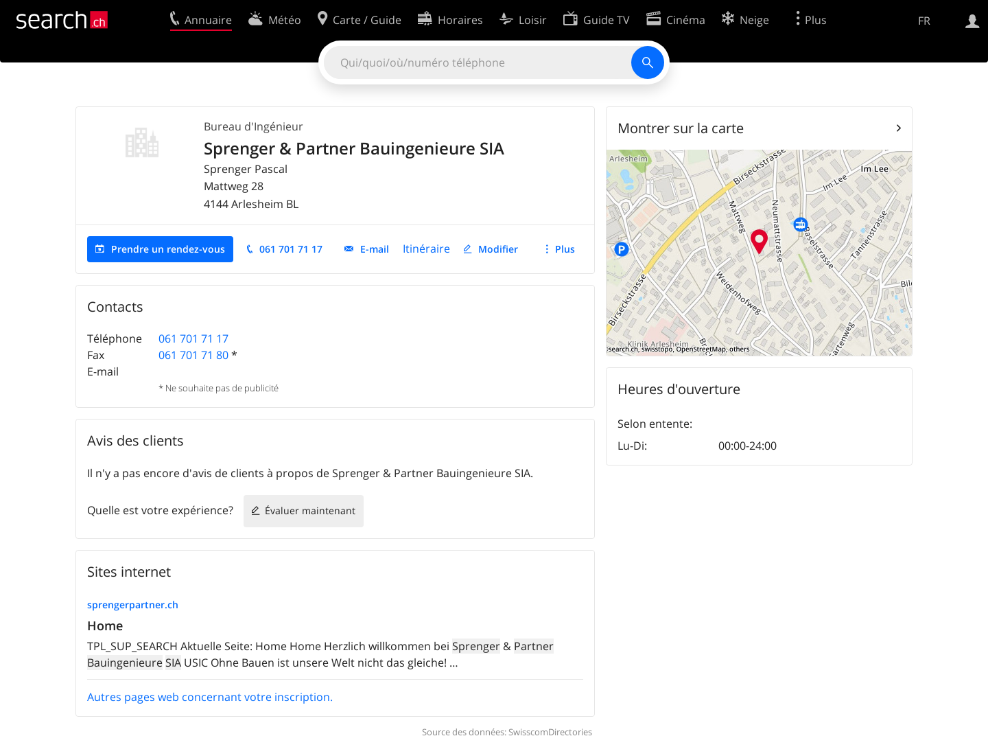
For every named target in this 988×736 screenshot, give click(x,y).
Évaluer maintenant (310, 510)
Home (105, 625)
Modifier (498, 248)
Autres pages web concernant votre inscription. (210, 696)
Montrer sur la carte (681, 128)
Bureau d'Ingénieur (253, 126)
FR (924, 20)
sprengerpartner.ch (132, 604)
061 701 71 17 (290, 248)
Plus (565, 248)
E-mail (374, 248)
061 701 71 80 (193, 355)
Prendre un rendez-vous (168, 248)
